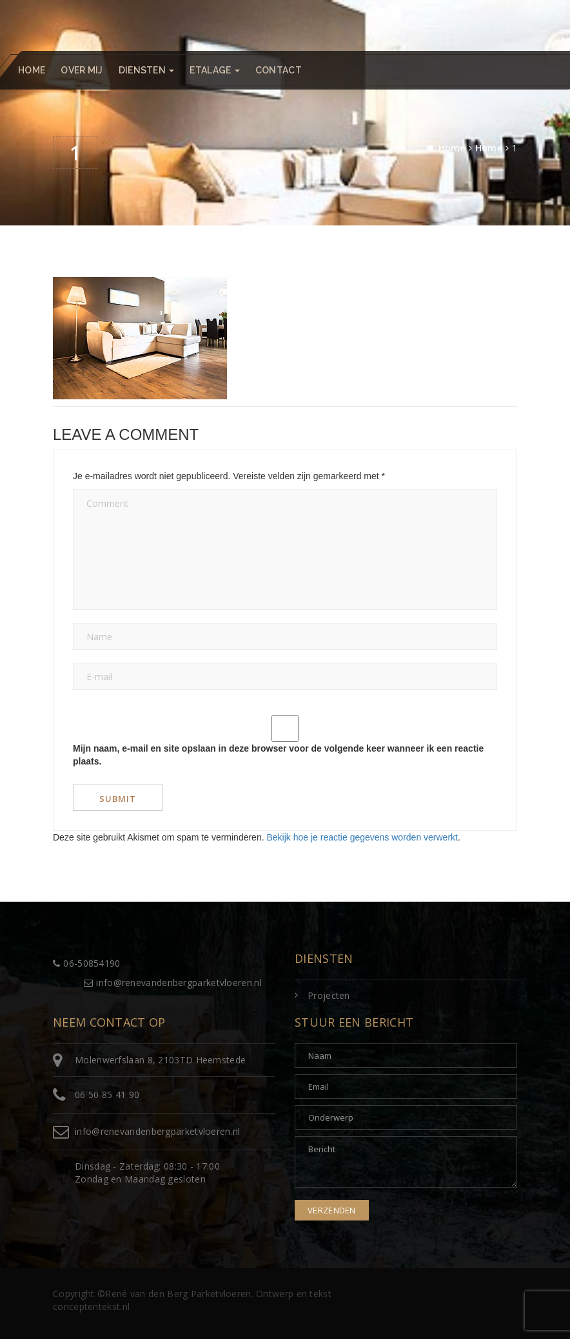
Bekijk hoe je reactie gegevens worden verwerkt (362, 837)
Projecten (329, 995)
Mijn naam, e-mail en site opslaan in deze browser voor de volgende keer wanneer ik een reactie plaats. (278, 754)
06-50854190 (87, 963)
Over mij (82, 70)
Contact (278, 70)
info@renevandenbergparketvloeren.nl (173, 982)
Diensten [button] (147, 70)
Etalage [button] (214, 70)
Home (31, 70)
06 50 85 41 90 (107, 1094)
